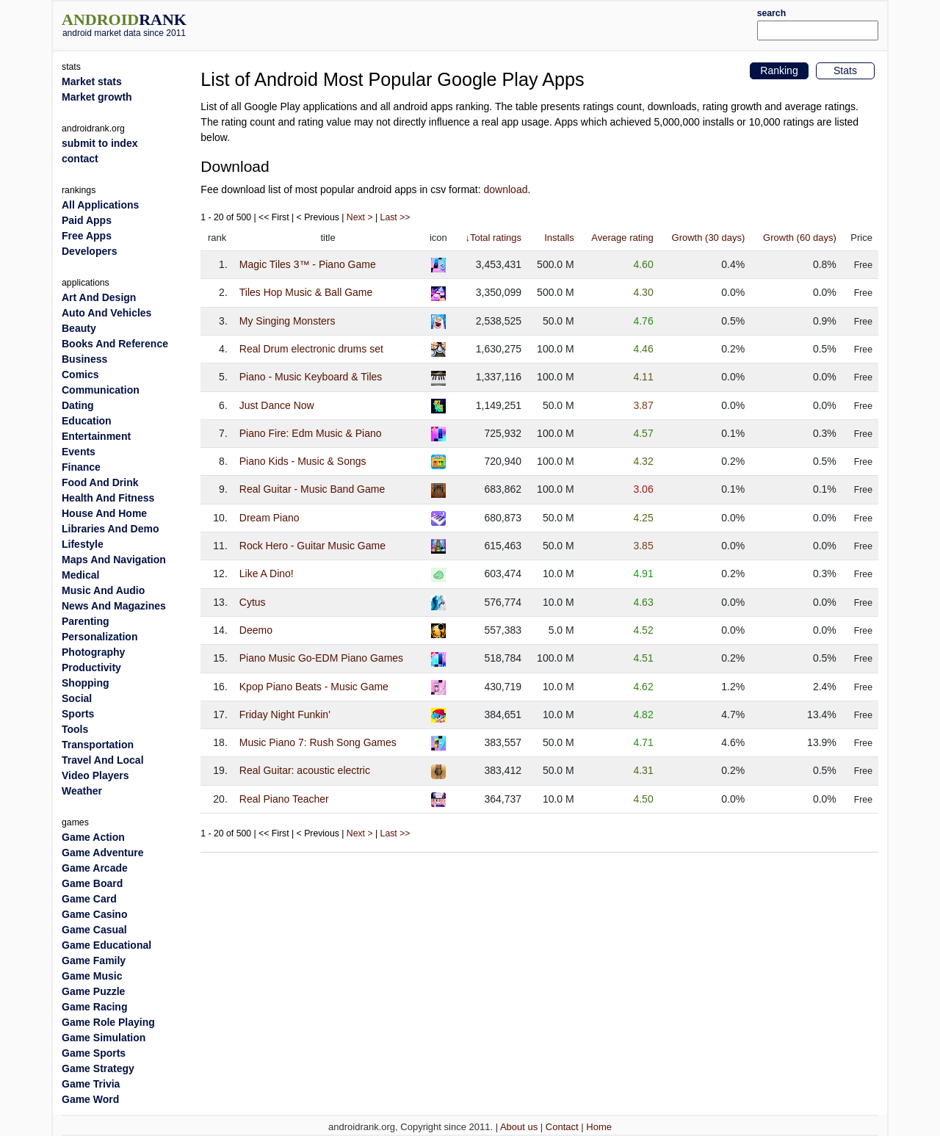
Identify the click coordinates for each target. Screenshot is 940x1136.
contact (80, 158)
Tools (75, 729)
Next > (360, 217)
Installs (559, 237)
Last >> (395, 217)
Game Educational (106, 945)
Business (84, 359)
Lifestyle (83, 544)
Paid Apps (87, 220)
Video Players (95, 775)
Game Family (94, 960)
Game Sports (94, 1053)
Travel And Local (103, 760)
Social (77, 698)
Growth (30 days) (708, 237)
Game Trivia (91, 1084)
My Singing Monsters (287, 321)
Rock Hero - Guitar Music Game (312, 545)
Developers (89, 251)
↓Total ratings (493, 237)
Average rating (622, 237)
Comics (80, 374)
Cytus (252, 602)
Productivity (91, 667)
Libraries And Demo (110, 529)
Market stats (92, 81)
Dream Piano (269, 518)
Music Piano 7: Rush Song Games (318, 742)
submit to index (99, 143)
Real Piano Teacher (284, 799)
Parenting (85, 621)
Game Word (90, 1099)
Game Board (92, 883)
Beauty (79, 328)
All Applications (100, 205)
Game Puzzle (93, 991)
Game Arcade (95, 868)
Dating (78, 405)
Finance (81, 467)
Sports (78, 714)
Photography (93, 652)
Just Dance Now (276, 405)
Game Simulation (103, 1037)
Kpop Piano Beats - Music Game (313, 686)
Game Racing (94, 1007)
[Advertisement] (504, 23)
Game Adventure (103, 852)
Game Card (89, 899)
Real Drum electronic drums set (311, 349)
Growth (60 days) (799, 237)
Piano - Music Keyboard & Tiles (311, 377)
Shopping (85, 683)
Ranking (779, 70)
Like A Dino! (266, 573)
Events (78, 451)
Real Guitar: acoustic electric (304, 770)
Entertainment (96, 436)
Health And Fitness (108, 498)
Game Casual (94, 930)
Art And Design (99, 297)
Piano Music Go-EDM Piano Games (321, 658)
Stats (845, 70)
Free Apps (87, 236)
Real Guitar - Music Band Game (312, 489)
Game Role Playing (108, 1022)
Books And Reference (115, 344)
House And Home (104, 513)
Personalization (99, 637)
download (506, 189)
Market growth (97, 97)
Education (87, 421)
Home (599, 1126)
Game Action (93, 837)
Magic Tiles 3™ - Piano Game (307, 264)
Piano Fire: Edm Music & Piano (310, 433)
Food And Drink (100, 482)
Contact (562, 1126)
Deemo (255, 630)
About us (519, 1126)
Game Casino (94, 914)
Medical (80, 575)
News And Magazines (114, 606)
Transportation (98, 744)
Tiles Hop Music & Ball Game (306, 292)
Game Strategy (98, 1068)
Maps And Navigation (114, 559)
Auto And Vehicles (106, 313)
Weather (82, 791)
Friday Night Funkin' (284, 714)
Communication (101, 390)
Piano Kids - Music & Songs (302, 461)
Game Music (92, 976)
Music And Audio (103, 590)
